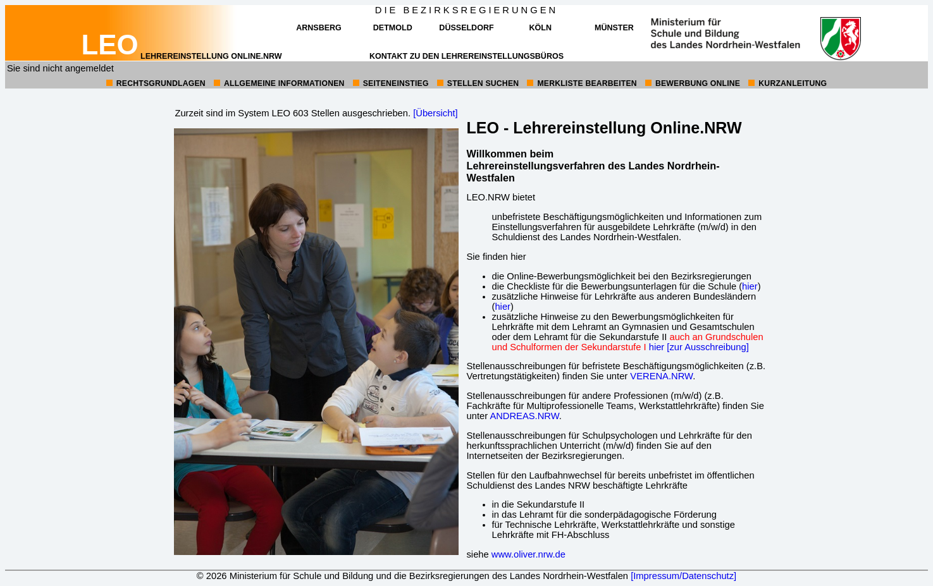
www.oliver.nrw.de (528, 554)
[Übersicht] (435, 113)
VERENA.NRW (661, 376)
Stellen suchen (483, 83)
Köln (540, 27)
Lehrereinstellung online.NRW (181, 56)
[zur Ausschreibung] (707, 347)
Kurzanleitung (792, 83)
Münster (614, 27)
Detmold (392, 27)
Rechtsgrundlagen (161, 83)
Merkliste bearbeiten (586, 83)
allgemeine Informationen (284, 83)
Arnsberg (319, 27)
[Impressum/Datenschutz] (683, 576)
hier (750, 286)
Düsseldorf (466, 27)
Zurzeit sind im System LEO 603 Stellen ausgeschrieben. (293, 113)
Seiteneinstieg (396, 83)
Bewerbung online (697, 83)
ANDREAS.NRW (524, 416)
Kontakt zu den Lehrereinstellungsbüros (466, 56)
